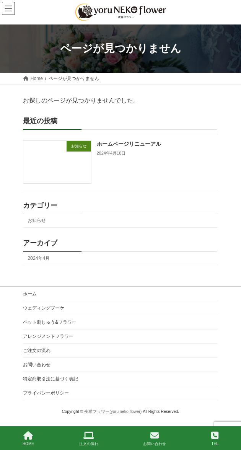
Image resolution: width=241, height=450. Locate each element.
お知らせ (37, 220)
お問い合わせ (36, 364)
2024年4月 (39, 258)
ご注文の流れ (36, 350)
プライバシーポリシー (46, 393)
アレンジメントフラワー (48, 336)
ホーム (30, 294)
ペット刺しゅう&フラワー (50, 322)
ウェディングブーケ (43, 308)
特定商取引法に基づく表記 (50, 379)
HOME (28, 438)
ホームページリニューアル (129, 144)
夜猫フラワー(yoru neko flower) (113, 411)
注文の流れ (88, 438)
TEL (214, 438)
